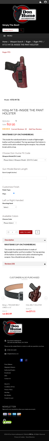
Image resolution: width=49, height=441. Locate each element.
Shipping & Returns (9, 367)
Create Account (8, 398)
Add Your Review (35, 129)
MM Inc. (31, 434)
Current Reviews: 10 (19, 129)
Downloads (7, 373)
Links (5, 375)
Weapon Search (16, 41)
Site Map (6, 392)
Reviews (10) (10, 264)
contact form (16, 346)
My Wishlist (7, 395)
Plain (4, 194)
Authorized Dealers (9, 370)
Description (9, 240)
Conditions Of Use (9, 387)
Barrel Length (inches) (9, 172)
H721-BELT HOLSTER (34, 305)
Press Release (8, 364)
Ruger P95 (38, 41)
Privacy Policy (8, 389)
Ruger (28, 41)
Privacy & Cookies (19, 437)
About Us (7, 384)
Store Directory (30, 437)
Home (4, 41)
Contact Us (7, 378)
